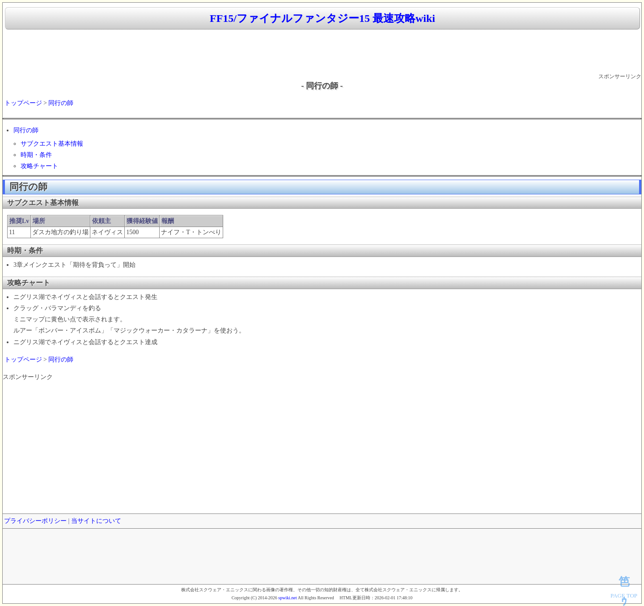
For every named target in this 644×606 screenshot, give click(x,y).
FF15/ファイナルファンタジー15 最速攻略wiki (322, 18)
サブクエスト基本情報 (52, 143)
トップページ (23, 103)
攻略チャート (39, 166)
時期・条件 (36, 155)
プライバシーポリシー (35, 521)
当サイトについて (96, 521)
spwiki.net (287, 597)
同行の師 (60, 103)
